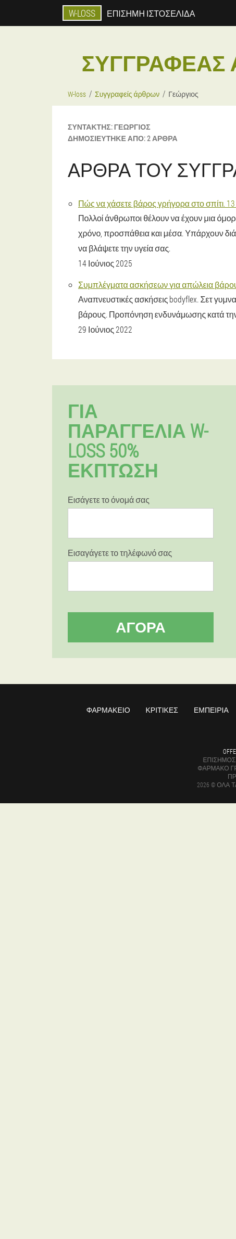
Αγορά (141, 627)
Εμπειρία (211, 710)
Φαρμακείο (108, 710)
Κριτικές (162, 710)
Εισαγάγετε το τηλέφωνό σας (120, 553)
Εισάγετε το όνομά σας (109, 500)
